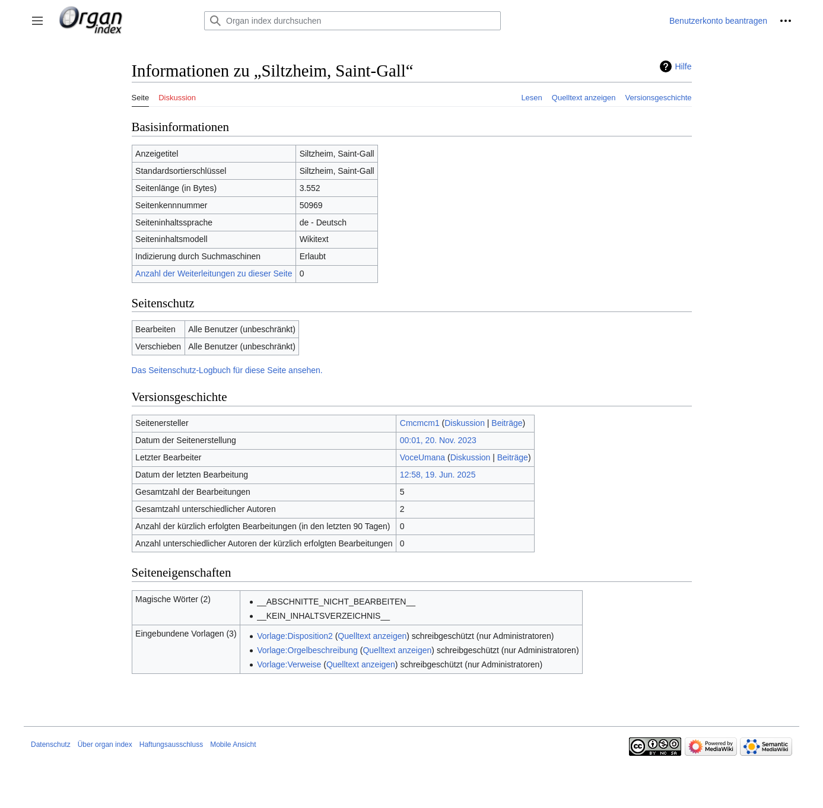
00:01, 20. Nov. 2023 (438, 440)
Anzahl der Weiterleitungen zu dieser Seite (213, 273)
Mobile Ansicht (233, 744)
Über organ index (105, 744)
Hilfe (683, 66)
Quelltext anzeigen (372, 636)
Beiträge (506, 423)
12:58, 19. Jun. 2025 (438, 474)
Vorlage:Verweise (289, 664)
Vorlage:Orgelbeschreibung (307, 650)
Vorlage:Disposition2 (295, 636)
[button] (37, 20)
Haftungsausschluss (171, 744)
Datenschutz (51, 744)
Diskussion (464, 423)
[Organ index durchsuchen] (352, 20)
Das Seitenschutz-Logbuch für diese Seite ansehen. (227, 370)
